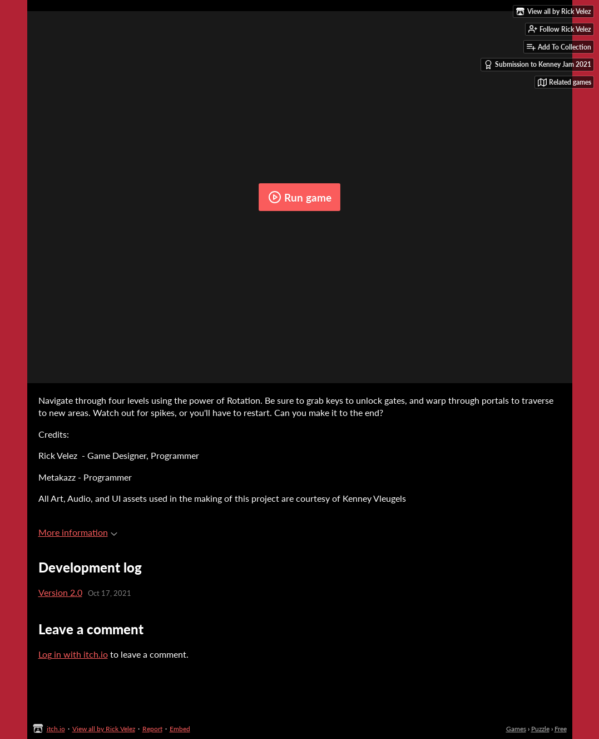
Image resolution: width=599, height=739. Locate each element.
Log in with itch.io (73, 654)
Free (561, 729)
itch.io (56, 729)
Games (516, 729)
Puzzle (540, 729)
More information (77, 532)
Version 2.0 (60, 592)
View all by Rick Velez (103, 729)
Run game (299, 197)
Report (152, 729)
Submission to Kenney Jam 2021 (537, 64)
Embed (180, 729)
